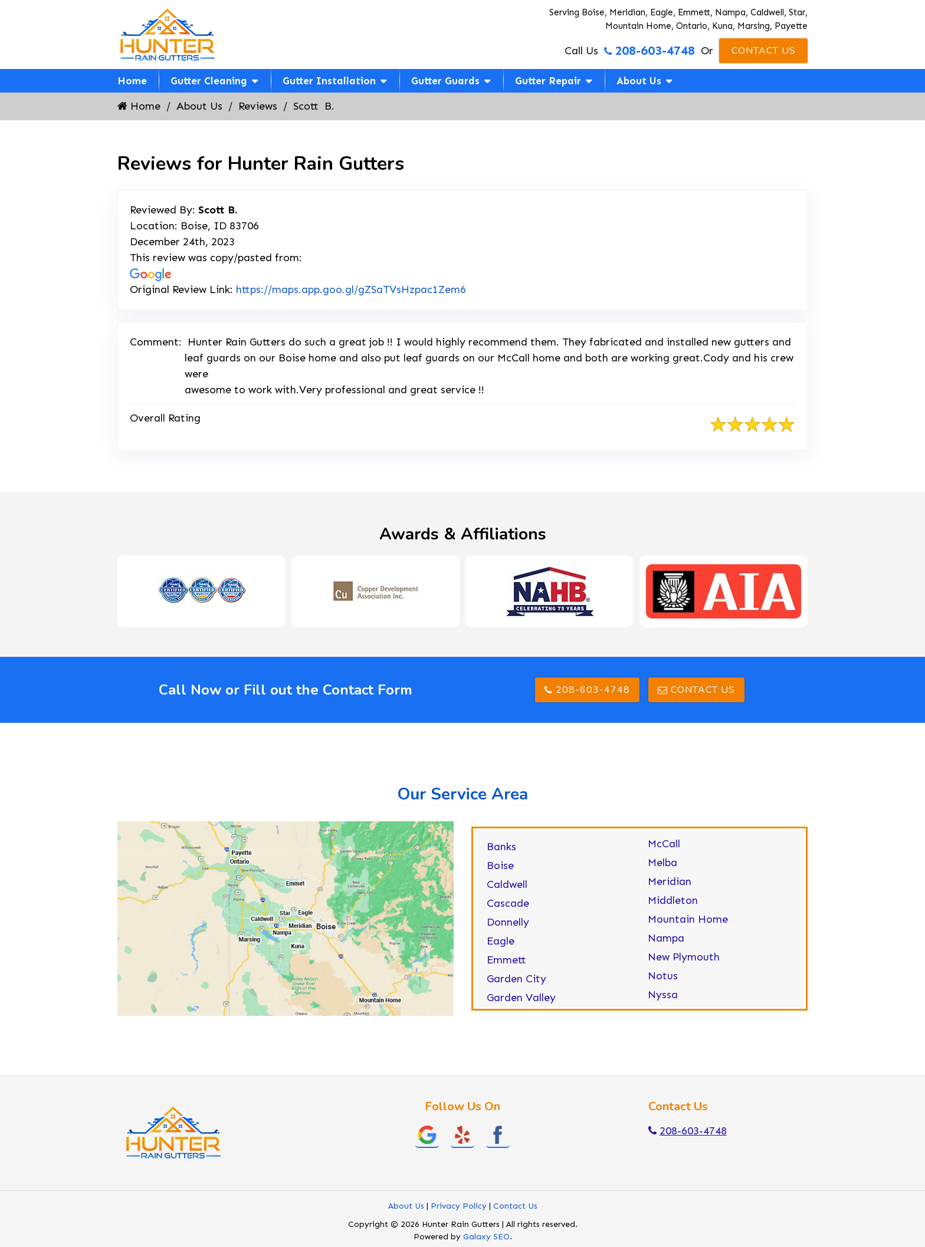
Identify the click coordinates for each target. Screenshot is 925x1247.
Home (132, 81)
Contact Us (764, 50)
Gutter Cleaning (208, 81)
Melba (662, 862)
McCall (664, 843)
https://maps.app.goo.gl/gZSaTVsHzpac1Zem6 (351, 289)
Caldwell (507, 884)
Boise (500, 865)
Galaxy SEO (486, 1237)
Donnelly (508, 922)
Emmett (506, 959)
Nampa (666, 938)
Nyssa (663, 994)
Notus (663, 975)
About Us (638, 81)
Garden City (516, 978)
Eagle (500, 941)
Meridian (669, 881)
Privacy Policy (459, 1206)
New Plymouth (684, 956)
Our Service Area (462, 794)
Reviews (257, 106)
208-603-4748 (649, 50)
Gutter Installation (329, 81)
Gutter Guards (445, 81)
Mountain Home (688, 919)
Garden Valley (521, 997)
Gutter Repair (548, 81)
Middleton (673, 900)
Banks (501, 846)
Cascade (508, 903)
